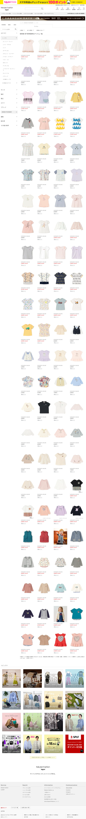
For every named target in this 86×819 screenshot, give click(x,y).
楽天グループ (74, 5)
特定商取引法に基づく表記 (50, 793)
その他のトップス (7, 79)
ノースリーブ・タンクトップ (9, 69)
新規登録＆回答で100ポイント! (63, 5)
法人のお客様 (47, 791)
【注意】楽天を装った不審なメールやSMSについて (43, 751)
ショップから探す (27, 784)
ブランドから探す (27, 782)
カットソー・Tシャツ (8, 41)
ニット (4, 47)
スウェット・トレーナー (8, 53)
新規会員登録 (69, 782)
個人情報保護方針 (9, 815)
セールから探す (26, 789)
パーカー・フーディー (8, 56)
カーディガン (6, 50)
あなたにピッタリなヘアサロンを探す (9, 809)
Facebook (68, 784)
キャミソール (6, 73)
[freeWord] (9, 29)
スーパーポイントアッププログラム (52, 782)
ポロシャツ (5, 62)
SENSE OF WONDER (28, 22)
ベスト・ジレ (6, 59)
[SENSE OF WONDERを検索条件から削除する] (16, 112)
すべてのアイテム (27, 791)
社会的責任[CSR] (18, 815)
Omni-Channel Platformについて (51, 795)
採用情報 (24, 815)
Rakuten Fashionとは (49, 784)
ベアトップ (5, 76)
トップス (4, 38)
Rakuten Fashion (4, 782)
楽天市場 (82, 5)
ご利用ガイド (47, 786)
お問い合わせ (47, 789)
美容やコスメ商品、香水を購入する (31, 809)
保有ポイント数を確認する (72, 809)
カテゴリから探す (27, 786)
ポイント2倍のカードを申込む (52, 809)
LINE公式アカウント (70, 788)
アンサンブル (6, 65)
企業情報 (3, 815)
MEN (9, 24)
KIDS (15, 24)
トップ (21, 22)
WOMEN (4, 24)
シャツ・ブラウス (7, 44)
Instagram (68, 786)
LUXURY (3, 784)
